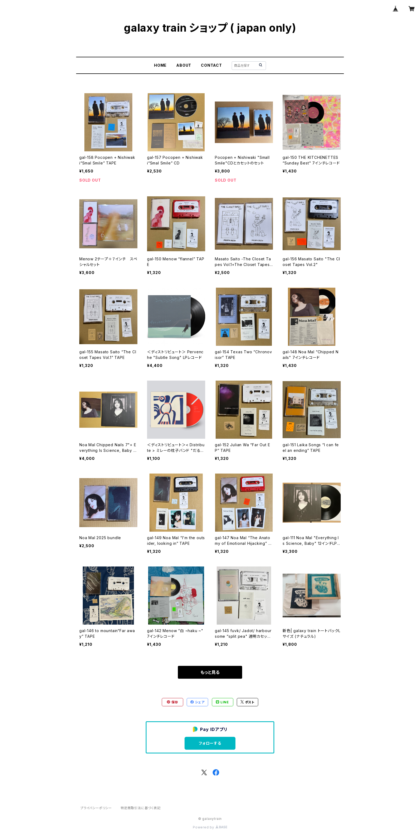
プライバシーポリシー (96, 808)
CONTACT (211, 65)
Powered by (210, 827)
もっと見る (210, 672)
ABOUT (183, 65)
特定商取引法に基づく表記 (141, 808)
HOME (160, 65)
